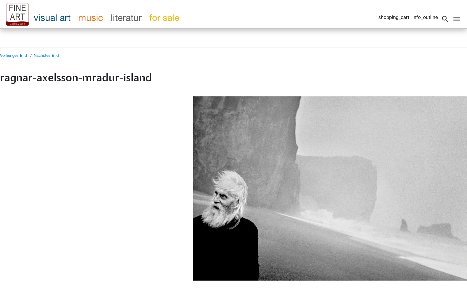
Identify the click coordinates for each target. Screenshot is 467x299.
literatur (126, 17)
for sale (164, 17)
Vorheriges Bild (13, 55)
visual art (52, 17)
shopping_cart (393, 17)
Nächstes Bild (46, 55)
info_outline (425, 17)
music (90, 17)
